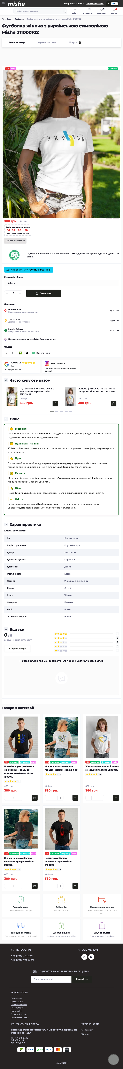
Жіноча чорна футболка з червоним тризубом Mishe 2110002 (18, 861)
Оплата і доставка (19, 1005)
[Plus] (20, 293)
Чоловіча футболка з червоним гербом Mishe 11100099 (58, 861)
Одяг (9, 19)
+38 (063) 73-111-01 (21, 955)
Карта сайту (16, 1011)
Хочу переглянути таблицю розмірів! (28, 269)
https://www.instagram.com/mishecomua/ (84, 957)
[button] (52, 411)
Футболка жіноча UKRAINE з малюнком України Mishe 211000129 (37, 391)
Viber (87, 1034)
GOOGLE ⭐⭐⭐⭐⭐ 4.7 (23, 364)
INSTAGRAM (58, 363)
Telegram (89, 1030)
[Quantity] (13, 293)
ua (114, 3)
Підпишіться (81, 979)
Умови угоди (17, 1008)
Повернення (16, 998)
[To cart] (55, 403)
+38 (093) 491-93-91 (22, 959)
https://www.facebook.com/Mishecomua (91, 957)
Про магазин (17, 1001)
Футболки (19, 19)
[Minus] (7, 293)
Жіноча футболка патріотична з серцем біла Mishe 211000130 (96, 390)
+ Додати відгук (17, 648)
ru (109, 3)
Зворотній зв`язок (19, 1014)
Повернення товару (20, 1017)
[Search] (64, 11)
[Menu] (3, 3)
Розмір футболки (13, 277)
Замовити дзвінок (94, 3)
